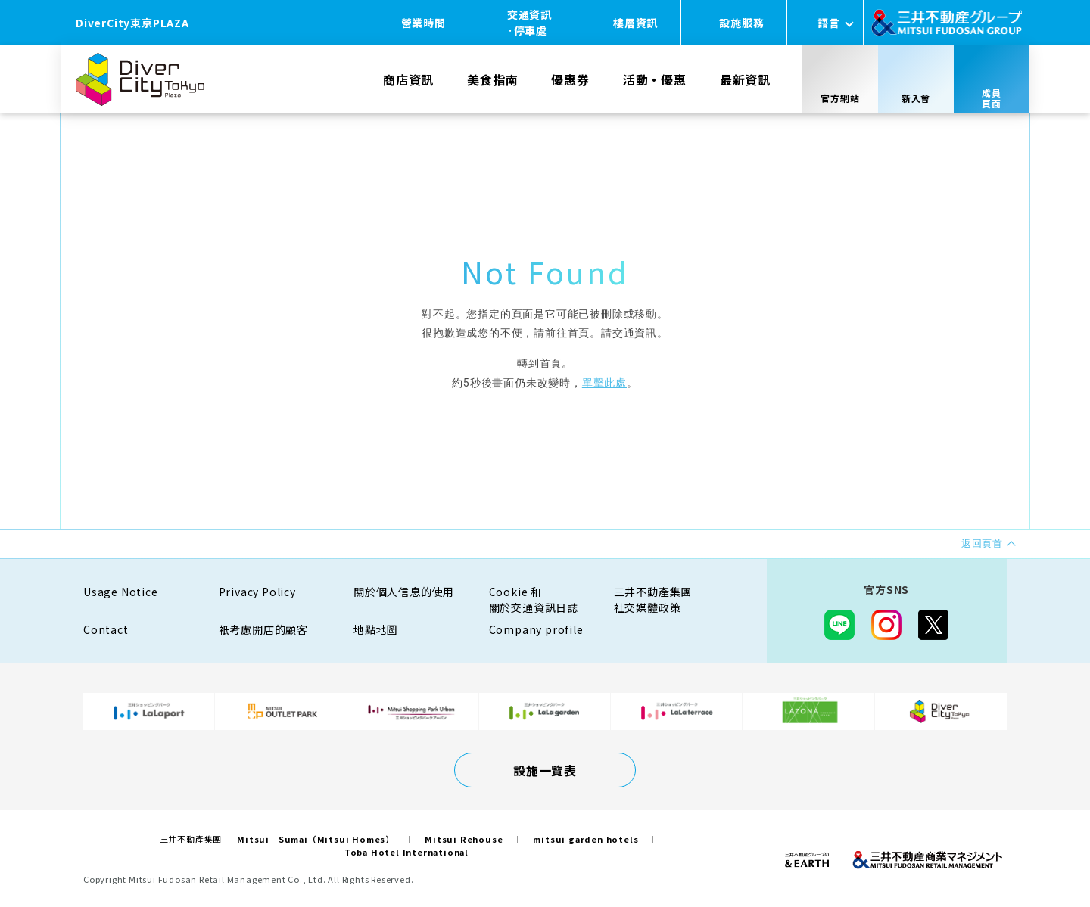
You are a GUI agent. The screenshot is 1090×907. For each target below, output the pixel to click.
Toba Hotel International (406, 852)
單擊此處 (604, 383)
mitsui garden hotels (585, 839)
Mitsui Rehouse (464, 839)
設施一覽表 (545, 770)
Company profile (536, 629)
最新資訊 (745, 79)
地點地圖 (375, 629)
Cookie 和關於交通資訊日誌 (533, 599)
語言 (829, 22)
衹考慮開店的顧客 (263, 629)
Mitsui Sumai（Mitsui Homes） (315, 839)
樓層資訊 (635, 22)
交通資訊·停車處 (529, 22)
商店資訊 (408, 79)
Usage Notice (120, 591)
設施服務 (741, 22)
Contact (106, 629)
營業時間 (423, 22)
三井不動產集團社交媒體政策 (653, 599)
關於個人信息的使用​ (403, 591)
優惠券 (570, 79)
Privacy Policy (257, 591)
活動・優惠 (655, 79)
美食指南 (492, 79)
